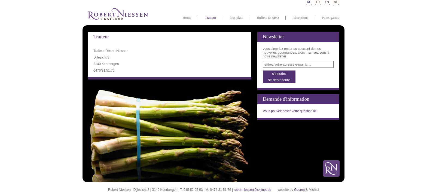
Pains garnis (330, 18)
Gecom (299, 190)
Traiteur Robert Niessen (118, 14)
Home (187, 18)
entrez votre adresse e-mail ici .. (287, 64)
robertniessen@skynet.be (252, 190)
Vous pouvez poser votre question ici (289, 111)
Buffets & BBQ (268, 18)
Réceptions (300, 18)
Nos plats (236, 18)
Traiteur (210, 18)
